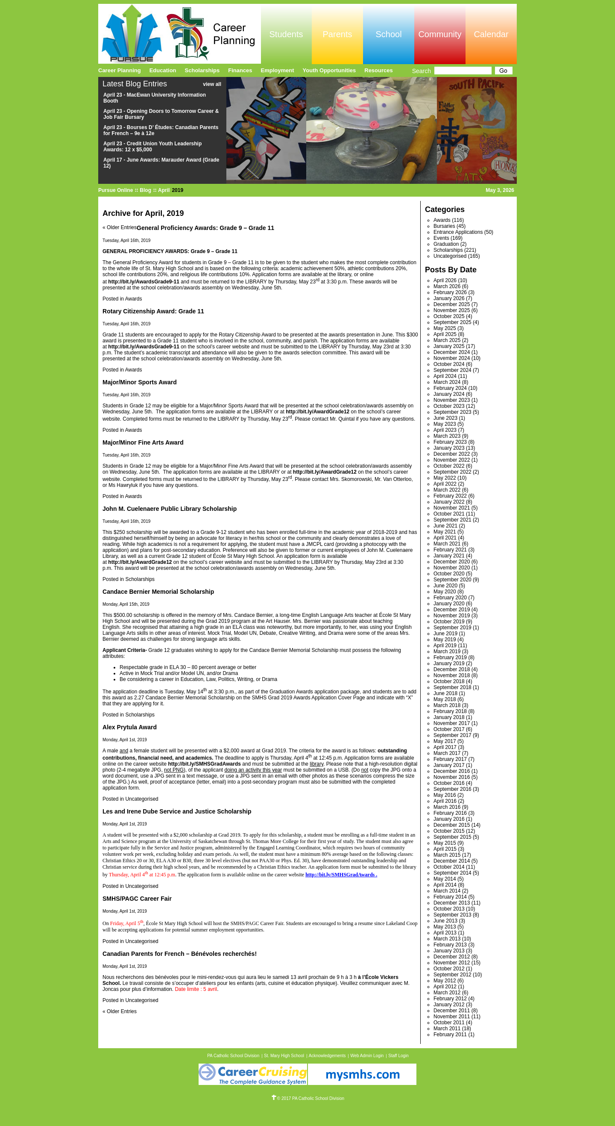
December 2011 (451, 1011)
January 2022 (449, 502)
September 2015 (452, 837)
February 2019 (450, 657)
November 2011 (451, 1017)
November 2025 (451, 310)
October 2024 (449, 364)
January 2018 (449, 717)
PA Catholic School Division (233, 1055)
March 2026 (446, 286)
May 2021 (444, 532)
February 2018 (450, 711)
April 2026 (445, 280)
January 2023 (449, 448)
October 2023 (449, 406)
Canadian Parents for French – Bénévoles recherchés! (179, 953)
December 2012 (451, 957)
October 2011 (449, 1023)
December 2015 (451, 825)
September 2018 (452, 687)
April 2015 (445, 849)
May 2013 (444, 927)
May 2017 (444, 741)
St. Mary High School (284, 1055)
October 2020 (449, 574)
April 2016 (445, 801)
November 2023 (451, 400)
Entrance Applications (458, 232)
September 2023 (452, 412)
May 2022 (444, 478)
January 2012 (449, 1005)
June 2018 (445, 693)
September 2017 (452, 735)
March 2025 (446, 340)
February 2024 (450, 388)
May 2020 (444, 592)
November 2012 (451, 963)
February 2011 (450, 1035)
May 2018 (444, 699)
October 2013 (449, 909)
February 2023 (450, 442)
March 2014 (446, 891)
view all (212, 84)
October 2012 (449, 969)
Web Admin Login (367, 1055)
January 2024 (449, 394)
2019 (177, 190)
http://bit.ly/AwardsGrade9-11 (143, 347)
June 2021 (445, 526)
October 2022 (449, 466)
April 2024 (445, 376)
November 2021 (451, 508)
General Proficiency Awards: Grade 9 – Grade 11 (205, 227)
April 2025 (445, 334)
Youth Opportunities (329, 70)
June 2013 (445, 921)
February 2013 (450, 945)
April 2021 (445, 538)
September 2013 (452, 915)
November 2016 (451, 777)
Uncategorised (141, 799)
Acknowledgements (327, 1055)
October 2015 (449, 831)
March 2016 (446, 807)
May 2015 (444, 843)
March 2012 (446, 993)
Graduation (446, 244)
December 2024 (451, 352)
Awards (133, 299)
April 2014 (445, 885)
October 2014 (449, 867)
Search (421, 71)
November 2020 (451, 568)
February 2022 (450, 496)
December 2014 (451, 861)
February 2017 (450, 759)
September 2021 (452, 520)
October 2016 (449, 783)
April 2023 (445, 430)
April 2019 (445, 645)
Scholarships (140, 579)
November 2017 (451, 723)
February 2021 (450, 550)
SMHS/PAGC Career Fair (137, 898)
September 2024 (452, 370)
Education (162, 70)
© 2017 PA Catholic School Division (307, 1098)
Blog (145, 190)
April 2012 (445, 987)
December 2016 (451, 771)
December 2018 (451, 669)
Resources (378, 70)
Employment (277, 70)
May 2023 (444, 424)
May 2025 (444, 328)
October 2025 (449, 316)
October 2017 (449, 729)
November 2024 (451, 358)
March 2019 (446, 651)
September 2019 (452, 628)
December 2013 (451, 903)
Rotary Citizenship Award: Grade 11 (153, 311)
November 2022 (451, 460)
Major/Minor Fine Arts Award (143, 442)
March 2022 (446, 490)
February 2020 (450, 598)
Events (441, 238)
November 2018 (451, 675)
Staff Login (398, 1055)
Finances (240, 70)
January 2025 (449, 346)
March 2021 (446, 544)
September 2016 (452, 789)
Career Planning (119, 70)
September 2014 (452, 873)
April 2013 (445, 933)
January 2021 (449, 556)
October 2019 (449, 622)
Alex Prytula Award (129, 727)
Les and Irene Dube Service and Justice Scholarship (177, 811)
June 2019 (445, 634)
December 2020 (451, 562)
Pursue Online (115, 190)
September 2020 (452, 580)
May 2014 (444, 879)
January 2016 (449, 819)
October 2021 (449, 514)
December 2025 (451, 304)
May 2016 (444, 795)
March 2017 (446, 753)
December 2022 (451, 454)
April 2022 (445, 484)
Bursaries (444, 226)
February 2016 (450, 813)
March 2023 (446, 436)
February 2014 (450, 897)
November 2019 (451, 616)
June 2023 (445, 418)
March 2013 (446, 939)
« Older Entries (119, 227)
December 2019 (451, 610)
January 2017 (449, 765)
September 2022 (452, 472)
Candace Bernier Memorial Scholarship (158, 591)
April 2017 (445, 747)
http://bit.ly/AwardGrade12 (140, 562)
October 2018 (449, 681)
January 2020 (449, 604)
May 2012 (444, 981)
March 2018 (446, 705)
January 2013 (449, 951)
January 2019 (449, 663)
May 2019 (444, 640)
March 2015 (446, 855)
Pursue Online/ (179, 34)
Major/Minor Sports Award (139, 382)
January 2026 (449, 298)
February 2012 (450, 999)
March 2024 (446, 382)
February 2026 (450, 292)
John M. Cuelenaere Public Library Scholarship (169, 508)
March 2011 (446, 1029)
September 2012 (452, 975)
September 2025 (452, 322)
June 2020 (445, 586)
